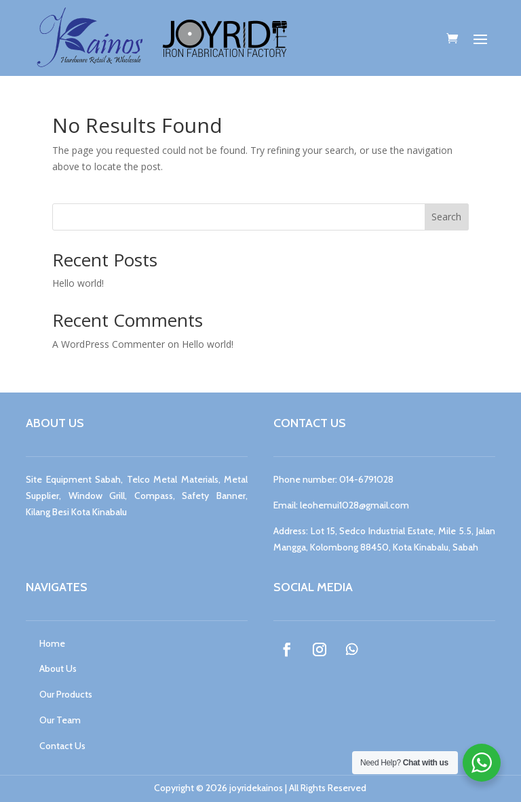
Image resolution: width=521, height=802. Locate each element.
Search (446, 216)
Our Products (65, 694)
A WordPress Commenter (108, 344)
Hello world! (78, 283)
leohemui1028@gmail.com (354, 505)
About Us (58, 668)
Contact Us (62, 746)
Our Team (60, 720)
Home (52, 643)
